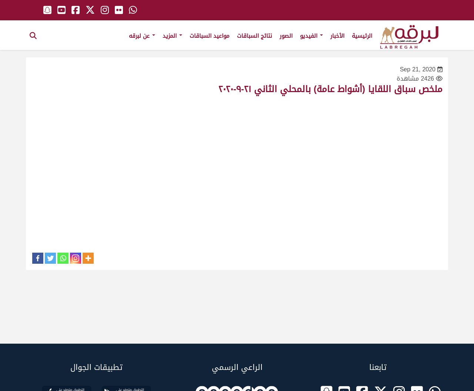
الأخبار (337, 36)
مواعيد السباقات (210, 36)
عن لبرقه (142, 36)
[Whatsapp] (63, 258)
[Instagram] (75, 258)
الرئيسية (362, 36)
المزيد (172, 36)
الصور (286, 36)
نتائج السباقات (254, 36)
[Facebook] (37, 258)
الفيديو (311, 36)
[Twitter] (50, 258)
